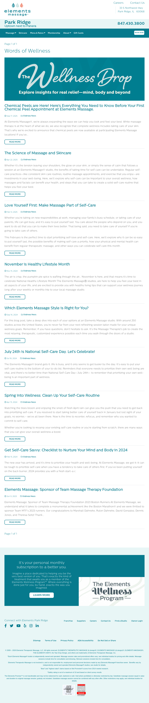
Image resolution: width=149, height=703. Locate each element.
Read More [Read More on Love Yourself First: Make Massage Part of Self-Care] (15, 253)
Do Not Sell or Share (107, 636)
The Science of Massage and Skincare (37, 153)
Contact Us (137, 3)
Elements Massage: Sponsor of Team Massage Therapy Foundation (63, 490)
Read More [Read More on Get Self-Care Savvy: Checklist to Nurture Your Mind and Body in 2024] (15, 478)
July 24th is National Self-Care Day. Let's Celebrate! (49, 352)
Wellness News (28, 116)
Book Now (139, 33)
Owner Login (137, 617)
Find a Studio (121, 617)
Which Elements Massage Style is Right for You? (46, 308)
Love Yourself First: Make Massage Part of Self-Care (50, 205)
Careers (118, 3)
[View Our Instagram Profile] (31, 621)
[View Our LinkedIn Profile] (37, 621)
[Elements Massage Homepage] (19, 9)
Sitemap (37, 636)
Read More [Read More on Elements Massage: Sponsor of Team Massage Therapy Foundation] (15, 522)
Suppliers (81, 617)
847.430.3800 (131, 24)
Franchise (68, 617)
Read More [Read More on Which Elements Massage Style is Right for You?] (15, 341)
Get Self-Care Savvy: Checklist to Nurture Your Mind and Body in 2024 (65, 450)
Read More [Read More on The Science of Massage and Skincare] (15, 194)
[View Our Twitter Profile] (12, 621)
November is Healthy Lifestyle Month (37, 264)
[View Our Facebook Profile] (5, 621)
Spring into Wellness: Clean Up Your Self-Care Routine (52, 396)
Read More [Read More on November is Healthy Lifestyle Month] (15, 297)
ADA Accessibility (85, 636)
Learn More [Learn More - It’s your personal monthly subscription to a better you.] (41, 595)
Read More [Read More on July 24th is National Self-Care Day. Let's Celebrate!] (15, 384)
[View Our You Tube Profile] (18, 621)
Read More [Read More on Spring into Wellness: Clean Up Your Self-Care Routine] (15, 439)
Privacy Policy (67, 636)
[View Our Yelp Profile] (24, 621)
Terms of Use (50, 636)
